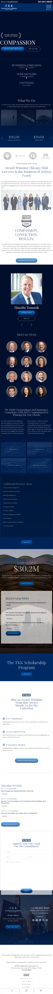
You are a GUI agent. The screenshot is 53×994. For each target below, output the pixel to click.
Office (41, 991)
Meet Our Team (33, 49)
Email (26, 991)
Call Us (12, 991)
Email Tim (26, 318)
